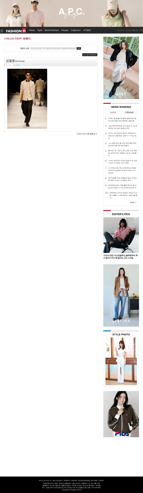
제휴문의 (67, 480)
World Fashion (52, 30)
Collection (76, 30)
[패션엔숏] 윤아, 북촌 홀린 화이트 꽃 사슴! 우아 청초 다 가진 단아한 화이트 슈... (122, 186)
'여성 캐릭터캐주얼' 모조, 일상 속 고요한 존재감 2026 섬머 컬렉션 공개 (122, 127)
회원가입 (135, 30)
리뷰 (9, 65)
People (64, 30)
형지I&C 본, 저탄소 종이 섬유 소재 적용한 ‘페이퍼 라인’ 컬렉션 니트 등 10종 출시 (122, 153)
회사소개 (42, 480)
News (32, 30)
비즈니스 (49, 480)
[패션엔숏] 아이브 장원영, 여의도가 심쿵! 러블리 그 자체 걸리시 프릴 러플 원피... (123, 195)
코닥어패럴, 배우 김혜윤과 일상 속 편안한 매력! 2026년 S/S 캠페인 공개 (122, 179)
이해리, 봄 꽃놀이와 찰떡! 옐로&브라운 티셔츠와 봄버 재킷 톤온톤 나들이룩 (122, 119)
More (132, 202)
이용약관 (74, 480)
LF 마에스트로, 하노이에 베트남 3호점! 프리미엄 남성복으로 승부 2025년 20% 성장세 (122, 170)
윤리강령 (94, 480)
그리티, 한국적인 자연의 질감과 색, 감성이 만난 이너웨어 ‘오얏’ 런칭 (122, 162)
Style (39, 30)
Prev (107, 361)
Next (134, 361)
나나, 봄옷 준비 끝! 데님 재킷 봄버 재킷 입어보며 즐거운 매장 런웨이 (122, 144)
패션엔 (16, 30)
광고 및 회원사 (58, 480)
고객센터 (101, 480)
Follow (120, 30)
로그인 (128, 30)
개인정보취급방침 (84, 480)
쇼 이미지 (17, 65)
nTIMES (87, 30)
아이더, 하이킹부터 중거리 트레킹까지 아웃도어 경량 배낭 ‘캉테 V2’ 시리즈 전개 (122, 135)
